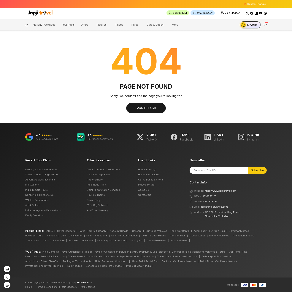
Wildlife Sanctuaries (37, 200)
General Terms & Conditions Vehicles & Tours (198, 251)
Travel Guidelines (156, 240)
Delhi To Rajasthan (71, 235)
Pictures (102, 24)
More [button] (175, 24)
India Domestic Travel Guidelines (61, 251)
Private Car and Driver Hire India (44, 265)
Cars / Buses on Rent (150, 179)
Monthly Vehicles (219, 235)
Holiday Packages (148, 174)
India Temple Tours (36, 189)
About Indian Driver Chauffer (42, 261)
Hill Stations (32, 184)
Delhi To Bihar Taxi (54, 240)
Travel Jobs (32, 240)
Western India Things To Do (41, 174)
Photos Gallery (179, 240)
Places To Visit (146, 184)
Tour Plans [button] (67, 24)
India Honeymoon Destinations (43, 210)
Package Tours (34, 235)
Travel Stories (197, 235)
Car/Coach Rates (239, 230)
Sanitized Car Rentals (81, 240)
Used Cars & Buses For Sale (41, 256)
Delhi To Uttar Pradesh (124, 235)
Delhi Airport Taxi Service (216, 256)
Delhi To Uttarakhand (154, 235)
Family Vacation (34, 215)
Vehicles (52, 235)
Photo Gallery (95, 179)
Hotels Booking (146, 169)
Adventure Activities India (40, 179)
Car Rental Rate (238, 251)
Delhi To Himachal (96, 235)
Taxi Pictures (74, 265)
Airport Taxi (218, 230)
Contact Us (144, 194)
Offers (84, 24)
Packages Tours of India (77, 261)
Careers (137, 230)
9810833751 (210, 201)
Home (28, 286)
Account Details (119, 230)
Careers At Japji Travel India (122, 256)
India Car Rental (180, 230)
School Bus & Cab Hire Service (104, 265)
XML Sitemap (88, 286)
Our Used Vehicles (156, 230)
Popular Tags (177, 235)
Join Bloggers (69, 286)
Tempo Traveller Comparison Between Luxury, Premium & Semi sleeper (126, 251)
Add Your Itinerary (97, 210)
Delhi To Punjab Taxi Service (103, 169)
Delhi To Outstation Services (103, 189)
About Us (143, 189)
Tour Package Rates (99, 174)
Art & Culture (32, 205)
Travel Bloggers (66, 230)
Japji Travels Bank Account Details (82, 256)
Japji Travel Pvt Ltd (81, 282)
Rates (134, 24)
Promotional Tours (243, 235)
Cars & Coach (155, 24)
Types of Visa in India (138, 265)
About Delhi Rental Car (144, 261)
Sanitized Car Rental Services (179, 261)
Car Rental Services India (183, 256)
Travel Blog (93, 200)
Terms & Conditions (47, 286)
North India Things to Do (39, 194)
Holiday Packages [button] (44, 24)
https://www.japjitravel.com (220, 190)
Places (119, 24)
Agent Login (200, 230)
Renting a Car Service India (41, 169)
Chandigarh (135, 240)
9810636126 (209, 196)
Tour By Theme (96, 194)
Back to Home (146, 108)
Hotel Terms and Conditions (111, 261)
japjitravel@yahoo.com (214, 206)
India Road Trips (96, 184)
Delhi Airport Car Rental (111, 240)
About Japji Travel (153, 256)
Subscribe (257, 170)
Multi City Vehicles (97, 205)
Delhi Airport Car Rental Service (218, 261)
